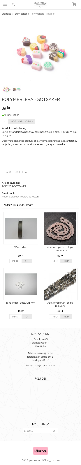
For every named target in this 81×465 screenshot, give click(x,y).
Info (15, 261)
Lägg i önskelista (16, 172)
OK (54, 431)
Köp (26, 261)
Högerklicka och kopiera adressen (20, 196)
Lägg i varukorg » (21, 121)
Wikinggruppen (51, 460)
